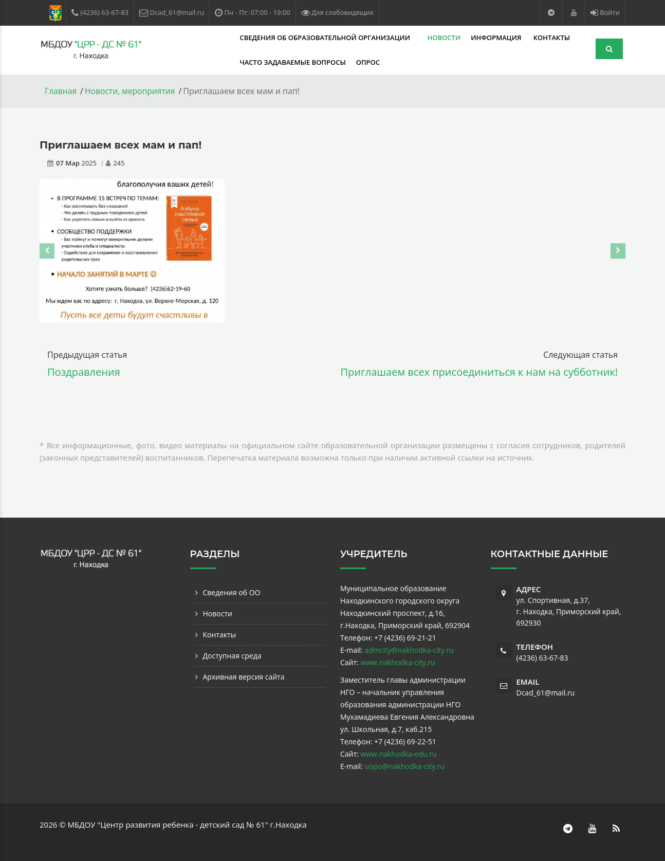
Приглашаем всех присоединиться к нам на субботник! (479, 371)
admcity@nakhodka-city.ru (408, 649)
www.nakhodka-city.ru (397, 662)
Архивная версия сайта (244, 676)
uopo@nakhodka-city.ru (404, 766)
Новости (367, 37)
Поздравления (83, 371)
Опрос (291, 62)
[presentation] (47, 250)
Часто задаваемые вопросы (216, 62)
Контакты (474, 37)
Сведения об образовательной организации (249, 37)
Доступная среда (232, 655)
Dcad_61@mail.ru (545, 692)
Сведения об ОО (232, 592)
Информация (420, 37)
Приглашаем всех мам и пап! (120, 144)
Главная (61, 91)
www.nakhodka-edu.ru (398, 753)
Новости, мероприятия (131, 91)
